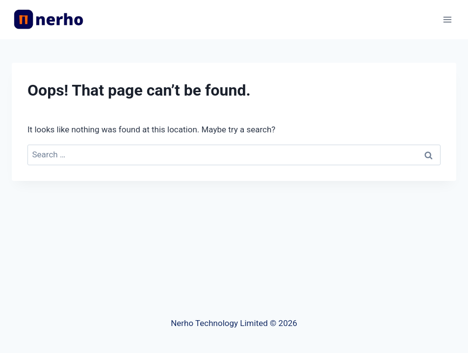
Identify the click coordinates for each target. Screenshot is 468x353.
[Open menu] (447, 19)
